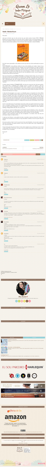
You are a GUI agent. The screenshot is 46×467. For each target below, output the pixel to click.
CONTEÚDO (34, 338)
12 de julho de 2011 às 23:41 (40, 174)
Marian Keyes (7, 29)
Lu (4, 245)
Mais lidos (12, 338)
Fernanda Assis (7, 185)
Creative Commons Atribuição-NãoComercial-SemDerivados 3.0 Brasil (30, 433)
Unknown (6, 160)
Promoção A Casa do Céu (12, 340)
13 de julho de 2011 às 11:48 (40, 185)
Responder (6, 171)
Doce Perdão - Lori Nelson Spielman (14, 348)
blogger (38, 155)
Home (3, 29)
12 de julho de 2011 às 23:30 (40, 160)
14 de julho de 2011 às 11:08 (40, 212)
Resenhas (11, 29)
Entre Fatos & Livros (8, 198)
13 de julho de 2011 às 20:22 (40, 198)
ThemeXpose (3, 464)
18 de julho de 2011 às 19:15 (40, 234)
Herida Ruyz (6, 234)
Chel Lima (6, 212)
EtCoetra (10, 218)
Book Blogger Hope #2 (4, 356)
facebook (43, 155)
